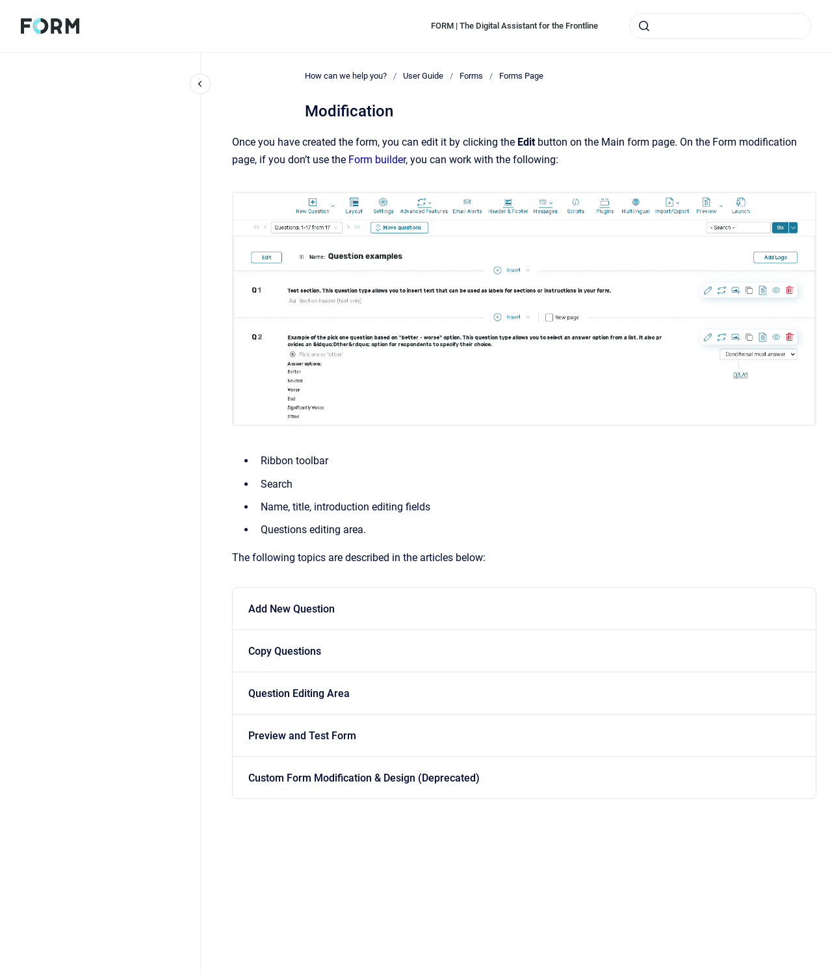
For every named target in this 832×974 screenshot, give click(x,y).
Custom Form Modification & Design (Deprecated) (364, 778)
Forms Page (521, 76)
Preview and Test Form (302, 736)
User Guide (423, 76)
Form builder (377, 159)
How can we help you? (346, 76)
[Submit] (644, 26)
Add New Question (291, 609)
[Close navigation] (200, 83)
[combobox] (720, 26)
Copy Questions (284, 651)
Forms (471, 76)
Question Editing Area (299, 693)
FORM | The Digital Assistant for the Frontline (514, 26)
